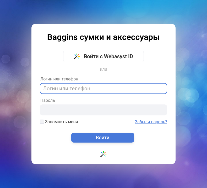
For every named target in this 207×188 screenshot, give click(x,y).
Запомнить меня (59, 121)
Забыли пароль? (151, 122)
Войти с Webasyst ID (103, 56)
